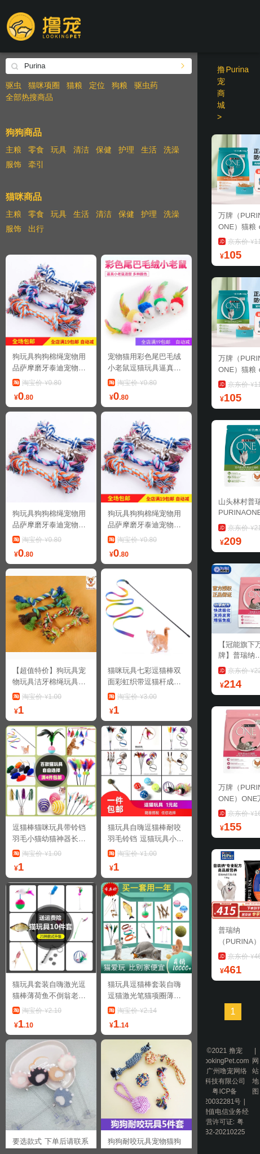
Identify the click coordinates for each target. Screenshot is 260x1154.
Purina (237, 69)
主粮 (13, 149)
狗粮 (119, 85)
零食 (36, 149)
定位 (97, 85)
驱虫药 (146, 85)
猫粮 (74, 85)
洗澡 (171, 149)
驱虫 (13, 85)
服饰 (13, 164)
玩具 (59, 149)
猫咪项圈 (44, 85)
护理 (126, 149)
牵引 (36, 164)
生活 (149, 149)
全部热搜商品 (29, 97)
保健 (104, 149)
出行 (36, 228)
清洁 (81, 149)
